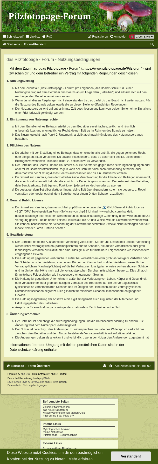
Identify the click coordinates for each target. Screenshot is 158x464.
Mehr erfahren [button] (81, 459)
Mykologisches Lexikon (56, 429)
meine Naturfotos (53, 432)
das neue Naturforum (55, 409)
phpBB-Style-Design (56, 382)
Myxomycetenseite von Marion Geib (64, 412)
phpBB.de (44, 378)
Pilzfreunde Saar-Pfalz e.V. (59, 415)
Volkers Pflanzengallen (56, 406)
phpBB (24, 374)
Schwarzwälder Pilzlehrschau (60, 448)
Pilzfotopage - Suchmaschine (60, 434)
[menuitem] (47, 36)
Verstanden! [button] (131, 456)
